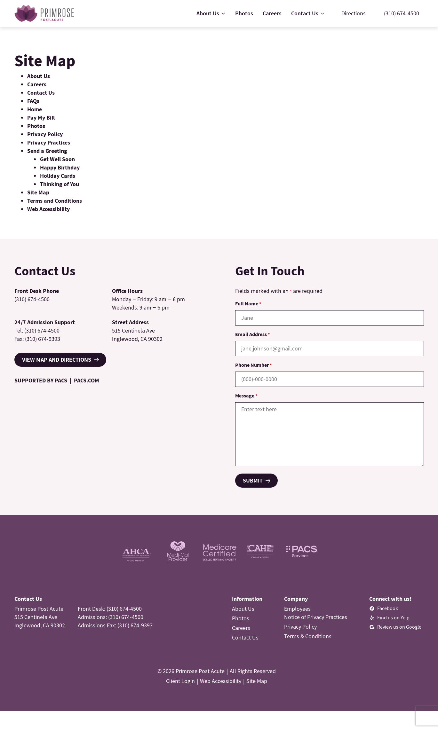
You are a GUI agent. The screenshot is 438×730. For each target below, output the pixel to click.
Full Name (248, 303)
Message (246, 395)
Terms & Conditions (307, 636)
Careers (36, 84)
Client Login (180, 681)
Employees (297, 608)
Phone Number (253, 365)
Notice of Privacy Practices (315, 617)
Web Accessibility (48, 209)
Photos (36, 126)
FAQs (33, 101)
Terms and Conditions (54, 200)
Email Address (252, 334)
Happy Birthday (60, 167)
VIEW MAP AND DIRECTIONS (56, 359)
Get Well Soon (57, 159)
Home (34, 109)
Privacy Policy (45, 134)
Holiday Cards (57, 175)
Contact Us (41, 92)
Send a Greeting (47, 150)
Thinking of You (59, 184)
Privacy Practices (48, 142)
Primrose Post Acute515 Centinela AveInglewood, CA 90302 (39, 617)
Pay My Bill (41, 117)
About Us (38, 76)
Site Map (38, 192)
